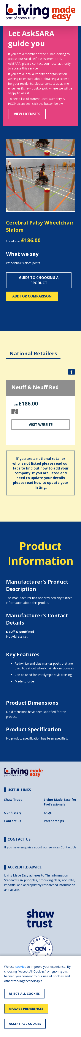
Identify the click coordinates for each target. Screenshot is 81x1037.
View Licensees (27, 113)
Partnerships (54, 821)
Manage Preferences (26, 1009)
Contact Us (68, 847)
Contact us (12, 821)
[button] (11, 185)
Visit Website (40, 424)
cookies (20, 966)
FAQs (48, 813)
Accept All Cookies (25, 1024)
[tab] (33, 350)
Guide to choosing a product (39, 280)
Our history (13, 813)
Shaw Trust (13, 799)
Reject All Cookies (24, 993)
